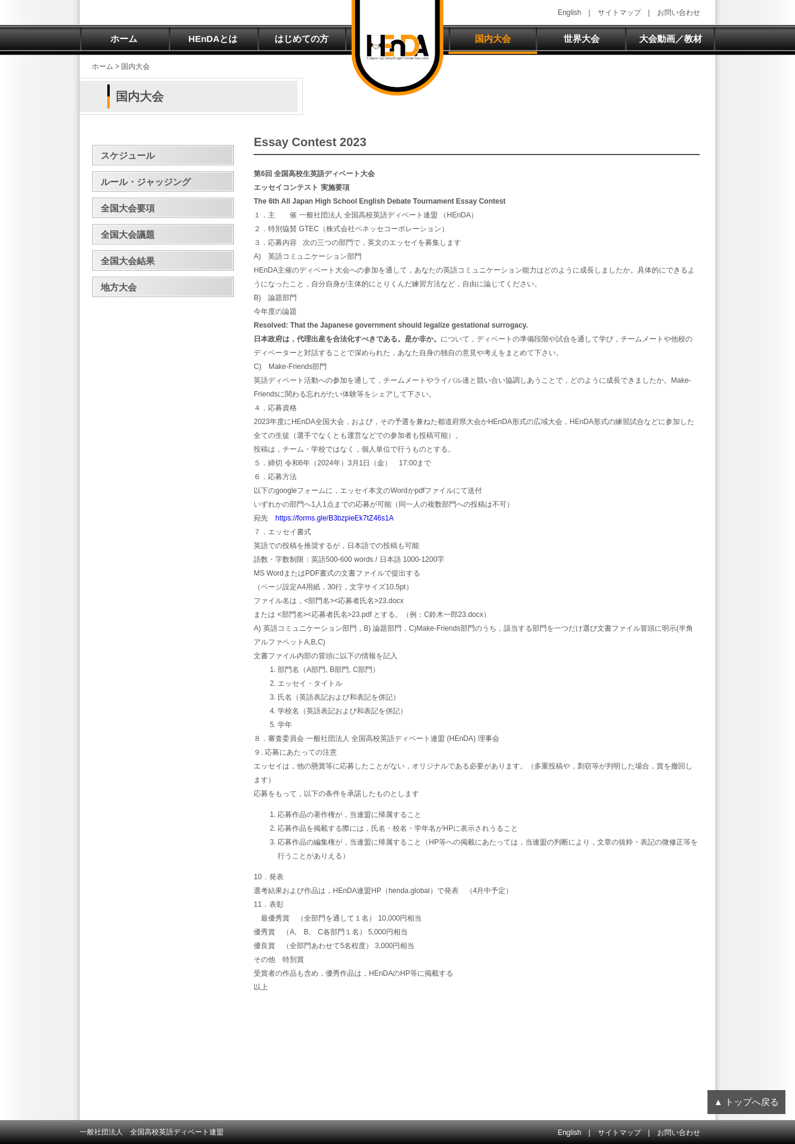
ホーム (123, 39)
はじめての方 (302, 39)
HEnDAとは (212, 39)
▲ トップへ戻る (746, 1102)
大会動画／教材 (670, 39)
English (569, 12)
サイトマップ (619, 12)
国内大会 (493, 39)
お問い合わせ (678, 12)
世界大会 (582, 39)
